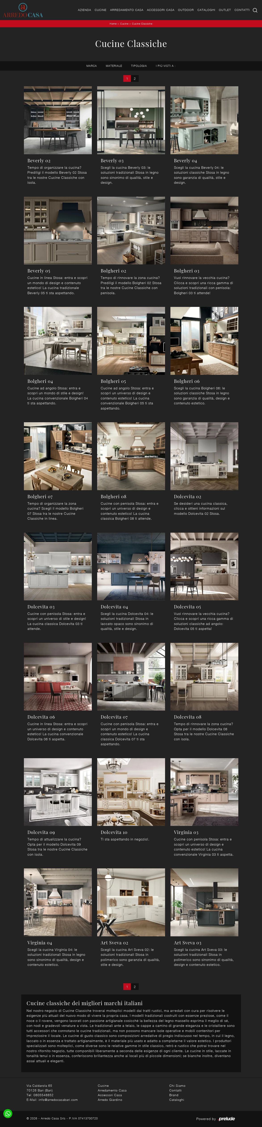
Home (113, 23)
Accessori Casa (160, 10)
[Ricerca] (255, 10)
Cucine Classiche (142, 23)
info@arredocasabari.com (58, 1100)
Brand (173, 1095)
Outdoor (186, 10)
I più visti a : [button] (166, 66)
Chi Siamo (177, 1085)
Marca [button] (91, 66)
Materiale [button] (114, 66)
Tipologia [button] (139, 66)
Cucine (101, 10)
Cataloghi (206, 10)
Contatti (242, 10)
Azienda (84, 10)
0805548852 (44, 1095)
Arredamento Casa (126, 10)
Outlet (225, 10)
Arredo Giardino (110, 1100)
